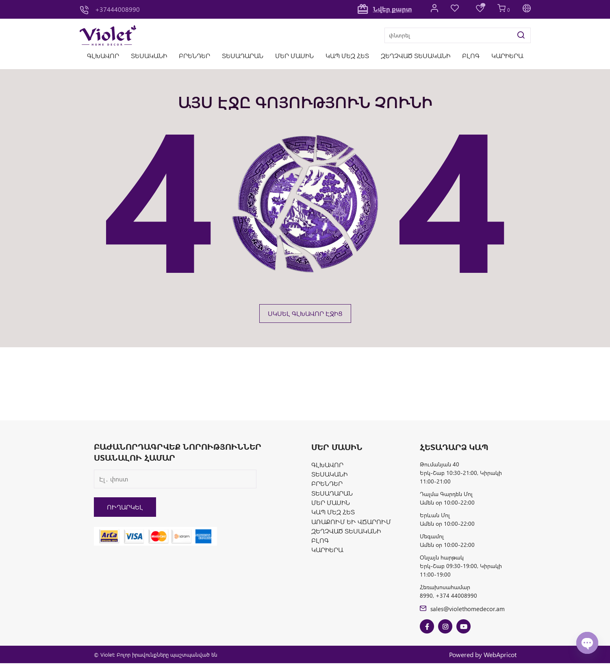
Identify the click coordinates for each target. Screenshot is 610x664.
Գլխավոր (103, 55)
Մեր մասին (294, 55)
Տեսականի (149, 55)
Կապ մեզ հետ (347, 55)
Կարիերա (507, 55)
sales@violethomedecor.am (464, 608)
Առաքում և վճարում (351, 523)
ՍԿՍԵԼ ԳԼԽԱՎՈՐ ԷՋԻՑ (305, 313)
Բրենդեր (194, 55)
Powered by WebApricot (483, 655)
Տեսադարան (242, 55)
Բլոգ (471, 55)
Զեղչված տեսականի (415, 55)
